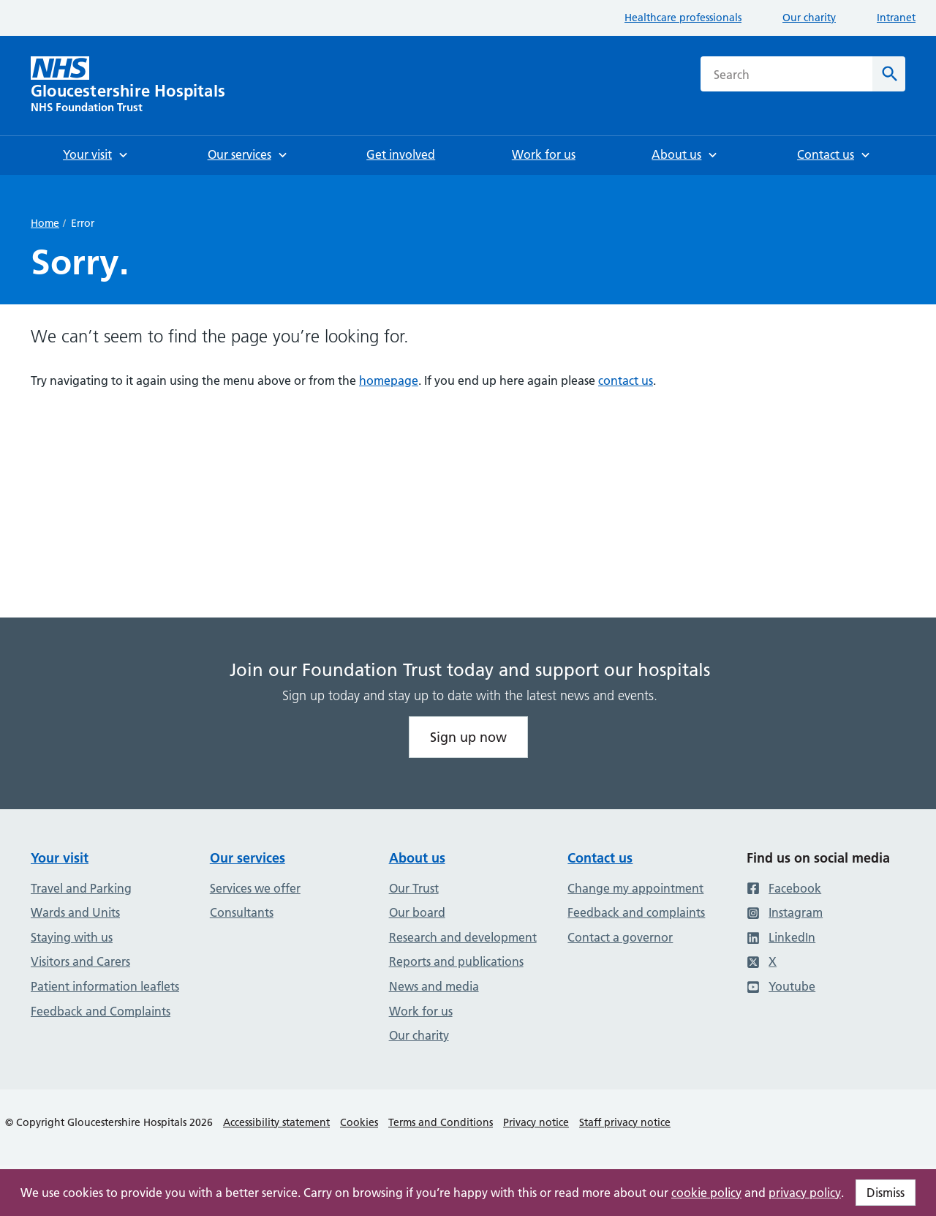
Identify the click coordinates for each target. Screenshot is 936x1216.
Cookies (359, 1122)
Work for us (421, 1011)
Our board (417, 912)
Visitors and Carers (80, 961)
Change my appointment (635, 888)
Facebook (784, 888)
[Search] (888, 73)
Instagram (785, 912)
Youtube (781, 986)
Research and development (463, 937)
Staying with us (72, 937)
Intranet (896, 17)
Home (45, 223)
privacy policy (805, 1192)
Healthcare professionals (682, 17)
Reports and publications (456, 961)
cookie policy (706, 1192)
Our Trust (414, 888)
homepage (388, 380)
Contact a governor (620, 937)
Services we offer (255, 888)
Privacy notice (536, 1122)
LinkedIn (781, 937)
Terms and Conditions (440, 1122)
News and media (434, 986)
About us (417, 857)
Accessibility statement (276, 1122)
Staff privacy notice (625, 1122)
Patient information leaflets (105, 986)
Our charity (809, 17)
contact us (625, 380)
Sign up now (468, 737)
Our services (247, 857)
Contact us (600, 857)
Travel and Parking (81, 888)
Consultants (241, 912)
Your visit (59, 857)
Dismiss (886, 1192)
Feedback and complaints (636, 912)
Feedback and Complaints (100, 1011)
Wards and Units (75, 912)
